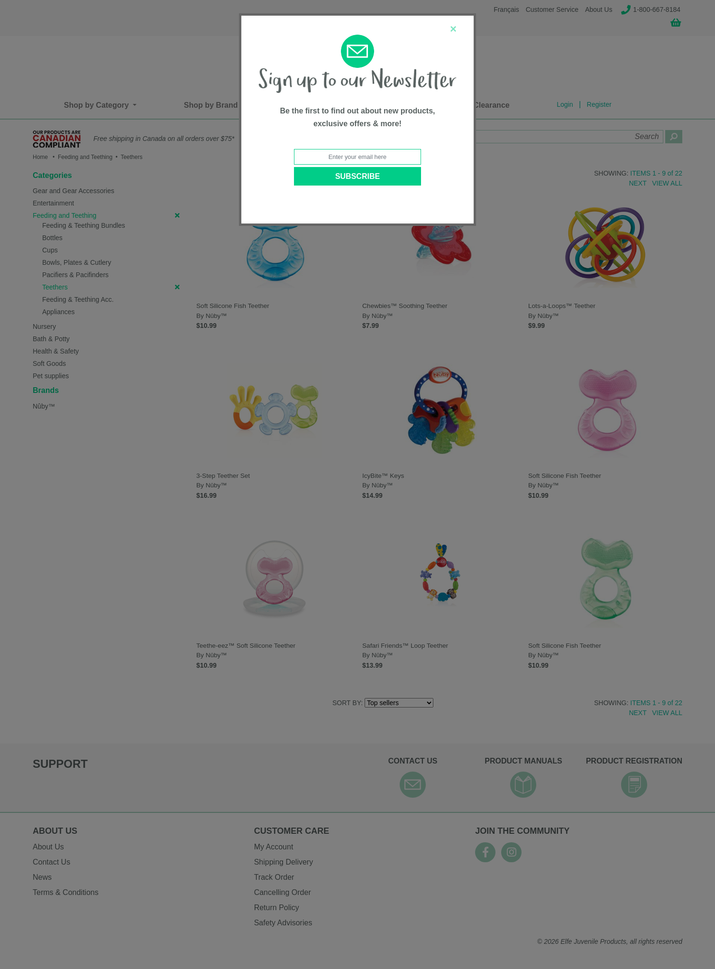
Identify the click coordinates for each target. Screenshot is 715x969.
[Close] (453, 29)
